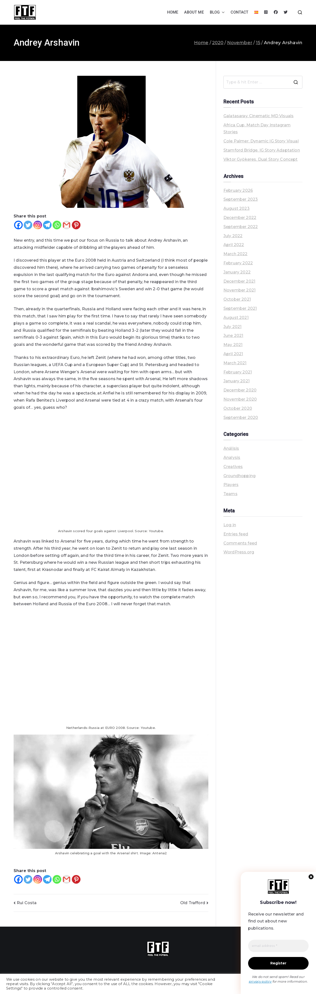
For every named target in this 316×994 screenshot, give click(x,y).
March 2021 (235, 363)
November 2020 (240, 399)
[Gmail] (66, 225)
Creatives (233, 466)
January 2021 (236, 381)
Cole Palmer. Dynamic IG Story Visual (261, 141)
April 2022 (233, 244)
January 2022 (237, 272)
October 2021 (237, 299)
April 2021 (233, 353)
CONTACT (239, 12)
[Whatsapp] (57, 225)
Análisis (231, 448)
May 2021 (232, 344)
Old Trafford (192, 902)
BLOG (217, 12)
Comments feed (240, 543)
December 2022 (239, 217)
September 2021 (240, 308)
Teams (230, 493)
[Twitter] (28, 225)
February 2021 (237, 372)
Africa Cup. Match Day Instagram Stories (257, 129)
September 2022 (240, 226)
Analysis (231, 457)
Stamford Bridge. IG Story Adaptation (261, 150)
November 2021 (239, 290)
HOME (172, 12)
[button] (222, 12)
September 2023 (240, 199)
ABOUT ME (194, 12)
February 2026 (238, 190)
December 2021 (239, 281)
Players (230, 484)
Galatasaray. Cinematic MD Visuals (258, 116)
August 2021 (236, 317)
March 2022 (235, 254)
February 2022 (238, 263)
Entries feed (235, 534)
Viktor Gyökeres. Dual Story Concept (260, 159)
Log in (229, 525)
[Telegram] (47, 225)
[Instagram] (37, 225)
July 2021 (232, 326)
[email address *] (278, 946)
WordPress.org (238, 552)
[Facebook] (18, 225)
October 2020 (237, 408)
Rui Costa (27, 902)
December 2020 (240, 390)
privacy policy (260, 982)
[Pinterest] (76, 225)
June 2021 (233, 335)
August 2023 (236, 208)
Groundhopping (239, 475)
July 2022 (232, 236)
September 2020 (240, 417)
